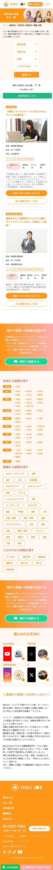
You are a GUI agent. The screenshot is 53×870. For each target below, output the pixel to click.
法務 (43, 524)
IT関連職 (33, 479)
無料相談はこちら (27, 95)
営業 (43, 518)
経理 (8, 537)
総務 (33, 537)
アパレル (21, 492)
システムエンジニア (15, 499)
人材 (45, 511)
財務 (8, 492)
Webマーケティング (15, 473)
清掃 (33, 499)
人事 (19, 479)
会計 (8, 479)
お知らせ (7, 818)
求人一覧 (7, 802)
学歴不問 (26, 556)
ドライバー (40, 530)
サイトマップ (24, 841)
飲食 (19, 543)
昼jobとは (8, 797)
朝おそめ (24, 563)
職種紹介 (7, 813)
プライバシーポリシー (40, 836)
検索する (26, 74)
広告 (31, 524)
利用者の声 (8, 808)
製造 (8, 511)
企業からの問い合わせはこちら (15, 846)
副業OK (9, 563)
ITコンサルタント (14, 524)
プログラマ (32, 505)
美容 (45, 537)
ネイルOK (10, 556)
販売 (34, 473)
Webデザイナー (13, 486)
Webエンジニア (35, 486)
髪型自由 (10, 569)
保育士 (20, 537)
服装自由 (42, 556)
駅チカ (39, 563)
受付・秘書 (28, 518)
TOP (4, 25)
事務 (33, 511)
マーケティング (13, 505)
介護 (8, 543)
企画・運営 (11, 518)
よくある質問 (8, 836)
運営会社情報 (8, 841)
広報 (8, 530)
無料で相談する (39, 828)
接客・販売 (22, 530)
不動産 (20, 511)
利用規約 (22, 836)
